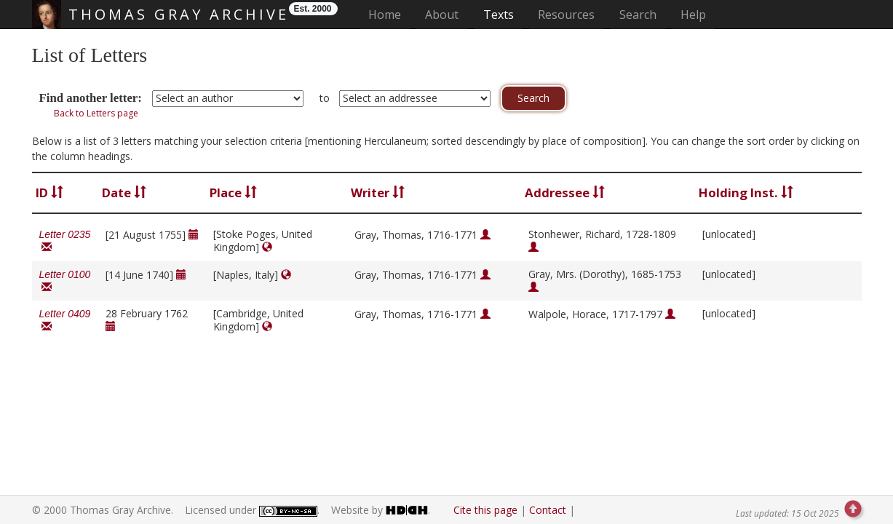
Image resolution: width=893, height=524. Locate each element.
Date (124, 192)
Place (233, 192)
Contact (547, 510)
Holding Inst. (746, 192)
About (442, 15)
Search (637, 15)
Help (693, 15)
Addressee (565, 192)
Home (389, 14)
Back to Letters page (96, 113)
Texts (498, 15)
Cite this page (485, 510)
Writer (378, 192)
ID (49, 192)
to (325, 98)
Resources (566, 15)
